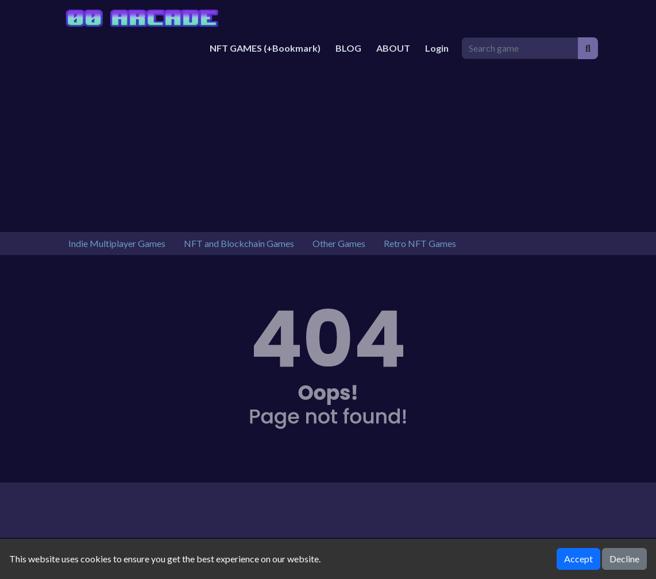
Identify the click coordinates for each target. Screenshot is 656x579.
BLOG (348, 48)
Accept (578, 558)
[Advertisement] (328, 145)
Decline (624, 558)
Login (437, 48)
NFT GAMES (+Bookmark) (265, 48)
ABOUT (393, 48)
